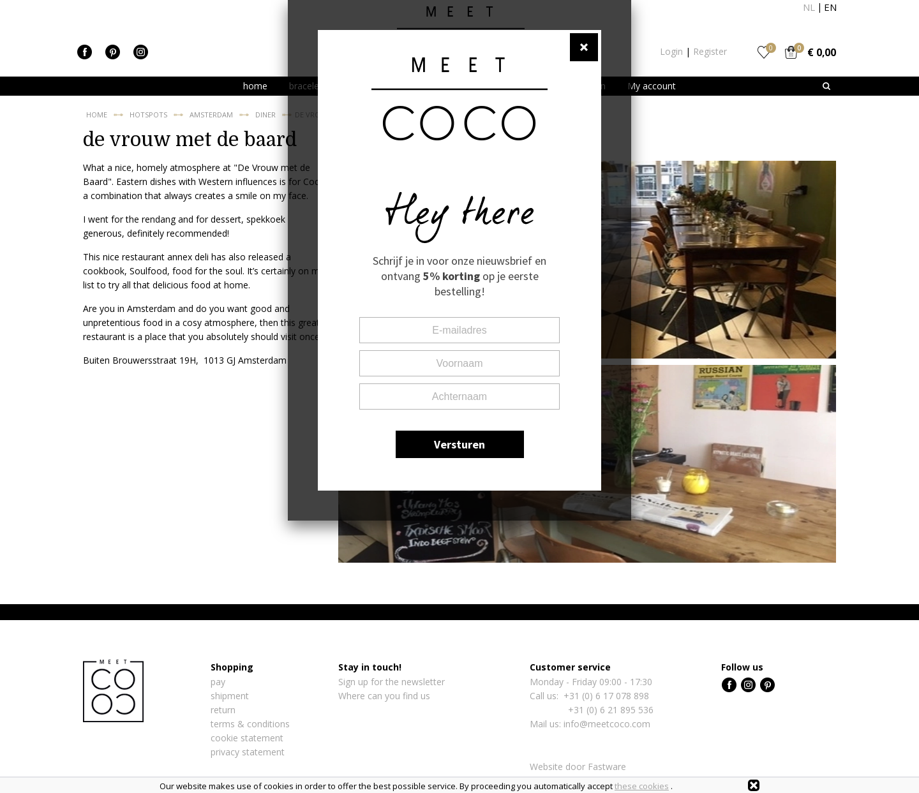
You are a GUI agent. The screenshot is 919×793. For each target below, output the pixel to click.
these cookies (642, 786)
